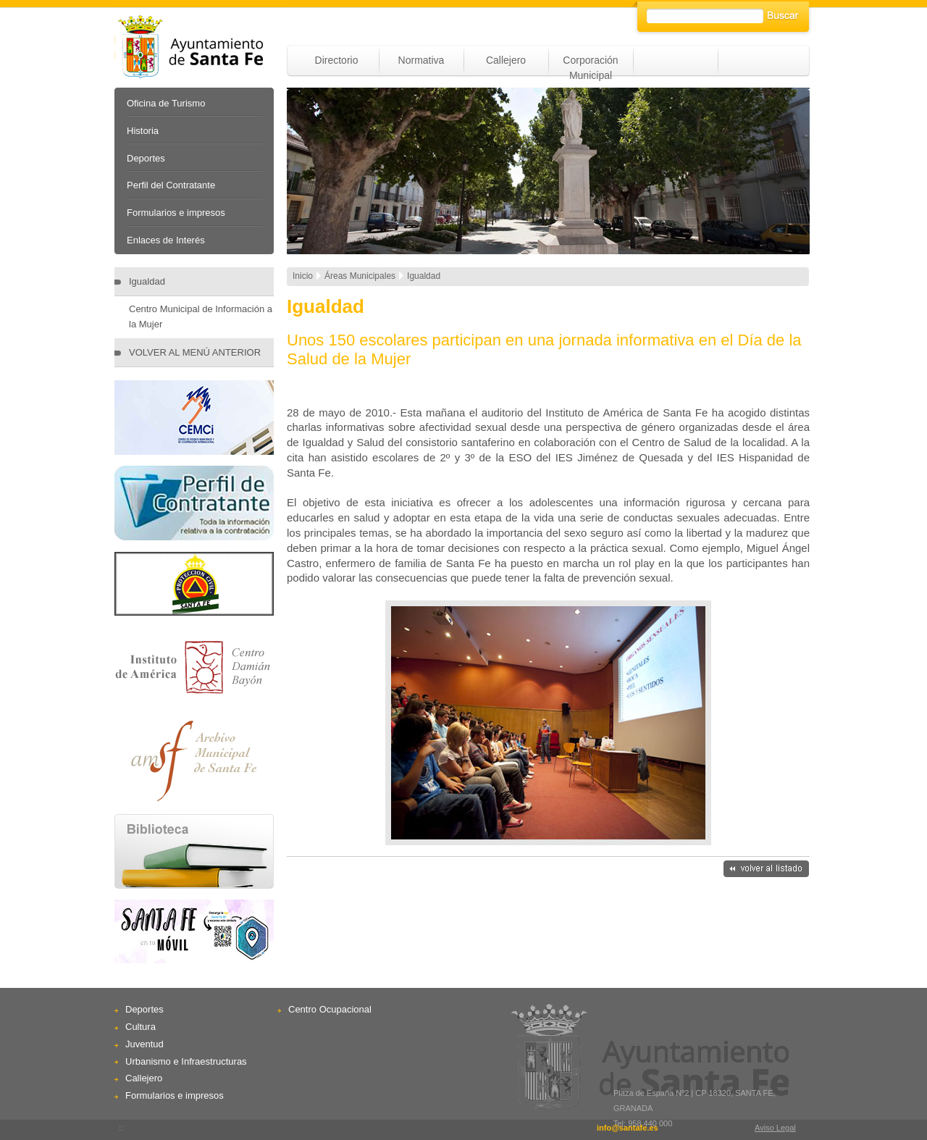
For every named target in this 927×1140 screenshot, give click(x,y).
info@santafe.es (627, 1127)
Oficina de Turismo (166, 103)
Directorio (336, 60)
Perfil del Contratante (171, 185)
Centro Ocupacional (330, 1009)
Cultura (140, 1026)
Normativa (421, 60)
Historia (143, 130)
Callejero (506, 60)
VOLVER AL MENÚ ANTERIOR (195, 352)
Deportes (146, 158)
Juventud (144, 1044)
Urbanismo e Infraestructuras (186, 1061)
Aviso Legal (775, 1127)
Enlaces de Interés (166, 240)
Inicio (303, 276)
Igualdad (147, 281)
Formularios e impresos (176, 212)
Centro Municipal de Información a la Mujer (200, 316)
